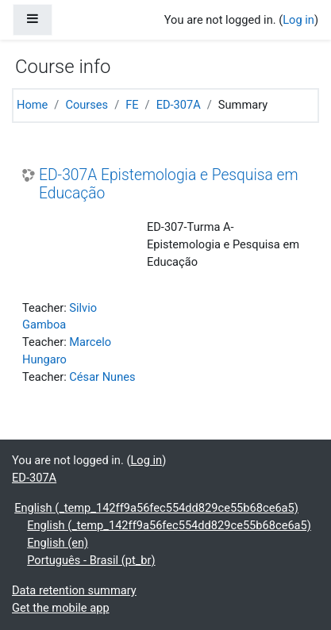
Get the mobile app (61, 608)
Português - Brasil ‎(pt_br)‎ (91, 560)
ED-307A (178, 105)
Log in (298, 20)
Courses (86, 105)
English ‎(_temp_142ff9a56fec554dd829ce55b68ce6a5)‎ (156, 508)
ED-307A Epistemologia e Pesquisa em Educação (168, 184)
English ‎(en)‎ (57, 543)
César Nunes (102, 377)
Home (32, 105)
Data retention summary (74, 590)
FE (131, 105)
